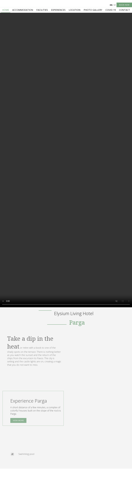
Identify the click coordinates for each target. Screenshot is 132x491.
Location (74, 9)
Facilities (42, 9)
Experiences (58, 9)
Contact (124, 9)
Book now (124, 5)
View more (18, 421)
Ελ (115, 5)
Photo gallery (93, 9)
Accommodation (22, 9)
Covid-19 (110, 9)
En (111, 5)
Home (5, 9)
